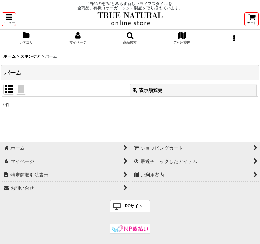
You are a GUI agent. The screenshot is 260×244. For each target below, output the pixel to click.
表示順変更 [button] (147, 90)
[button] (9, 19)
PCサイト (134, 206)
